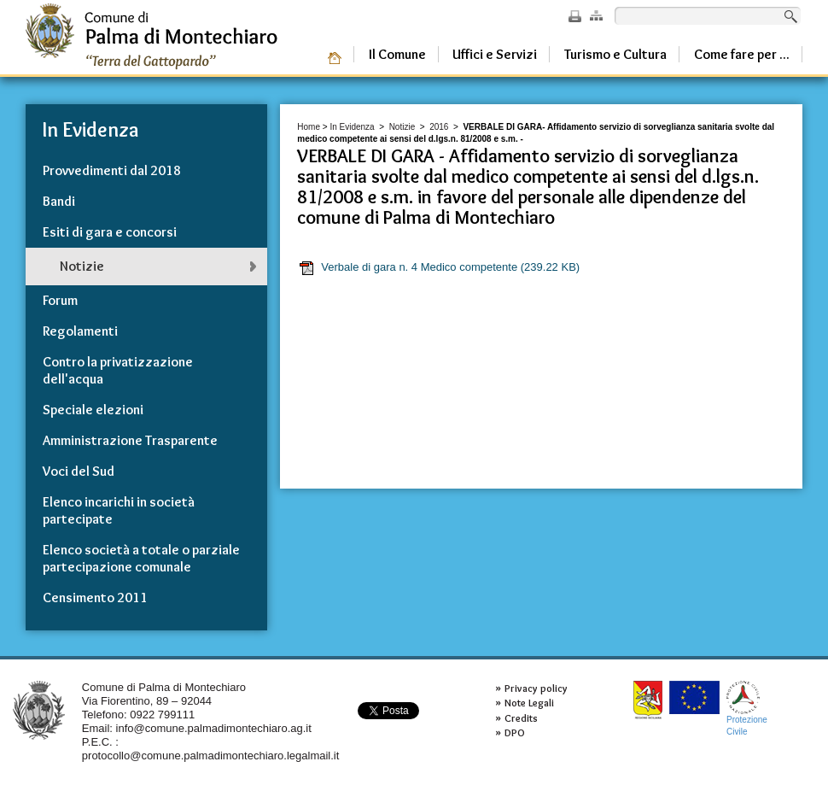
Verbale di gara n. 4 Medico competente (439, 267)
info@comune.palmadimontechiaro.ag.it (214, 728)
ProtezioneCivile (746, 708)
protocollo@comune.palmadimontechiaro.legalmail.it (211, 755)
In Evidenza (351, 127)
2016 (438, 127)
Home (308, 127)
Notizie (402, 127)
